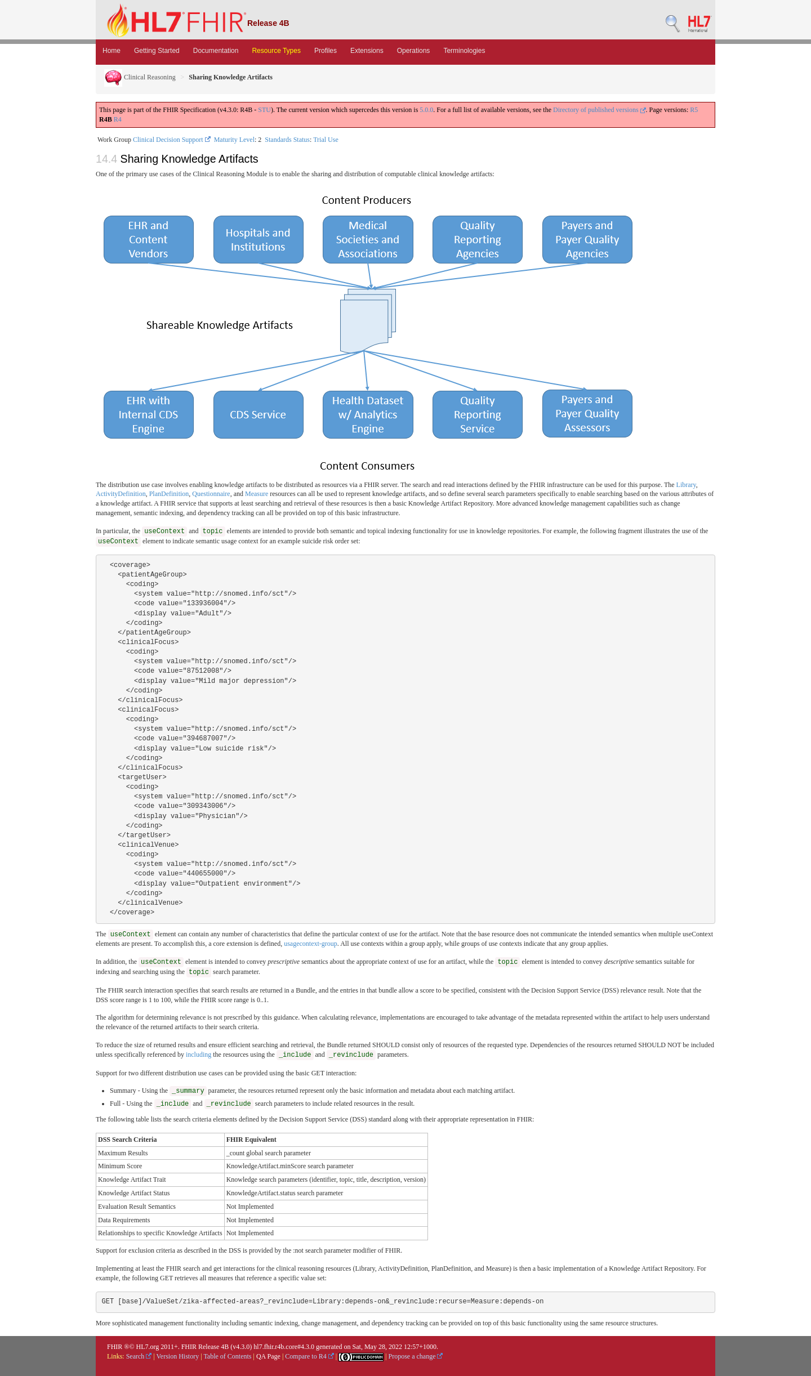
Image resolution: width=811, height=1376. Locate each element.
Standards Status (287, 140)
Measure (256, 494)
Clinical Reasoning (140, 77)
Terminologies (464, 51)
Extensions (367, 51)
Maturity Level (234, 140)
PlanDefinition (169, 494)
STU (264, 110)
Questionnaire (211, 494)
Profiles (325, 51)
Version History (178, 1356)
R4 (118, 119)
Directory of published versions (599, 110)
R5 (694, 110)
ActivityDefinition (121, 494)
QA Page (268, 1356)
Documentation (216, 51)
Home (112, 51)
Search (139, 1356)
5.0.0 (426, 110)
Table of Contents (227, 1356)
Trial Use (325, 140)
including (198, 1054)
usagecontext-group (310, 944)
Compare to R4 (309, 1356)
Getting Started (157, 51)
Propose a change (415, 1356)
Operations (413, 51)
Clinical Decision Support (172, 140)
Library (686, 485)
